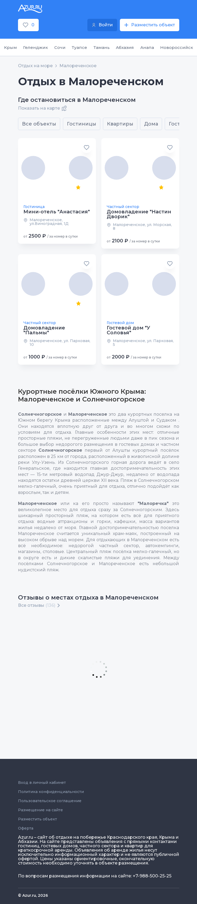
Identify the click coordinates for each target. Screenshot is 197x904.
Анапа (147, 47)
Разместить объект (37, 819)
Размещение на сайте (40, 810)
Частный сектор (123, 207)
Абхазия (125, 47)
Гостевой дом (120, 323)
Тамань (102, 47)
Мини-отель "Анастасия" (56, 211)
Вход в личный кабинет (42, 782)
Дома (151, 124)
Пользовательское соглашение (49, 800)
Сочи (60, 47)
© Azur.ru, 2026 (33, 895)
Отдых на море (35, 66)
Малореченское (77, 66)
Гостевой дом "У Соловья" (128, 330)
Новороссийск (176, 47)
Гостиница (34, 207)
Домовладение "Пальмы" (44, 330)
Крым (10, 47)
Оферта (25, 828)
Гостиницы (81, 124)
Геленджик (35, 47)
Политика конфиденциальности (51, 791)
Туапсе (79, 47)
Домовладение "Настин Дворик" (139, 214)
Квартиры (120, 124)
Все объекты (39, 124)
